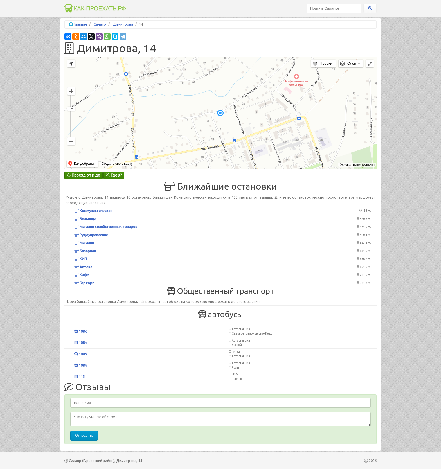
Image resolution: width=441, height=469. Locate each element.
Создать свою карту (117, 164)
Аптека (83, 267)
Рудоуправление (91, 235)
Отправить (84, 435)
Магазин (84, 243)
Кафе (81, 275)
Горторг (84, 283)
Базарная (85, 251)
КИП (80, 259)
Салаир (100, 24)
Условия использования (357, 164)
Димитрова (123, 24)
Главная (80, 24)
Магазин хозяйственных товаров (105, 227)
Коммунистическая (93, 211)
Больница (85, 219)
